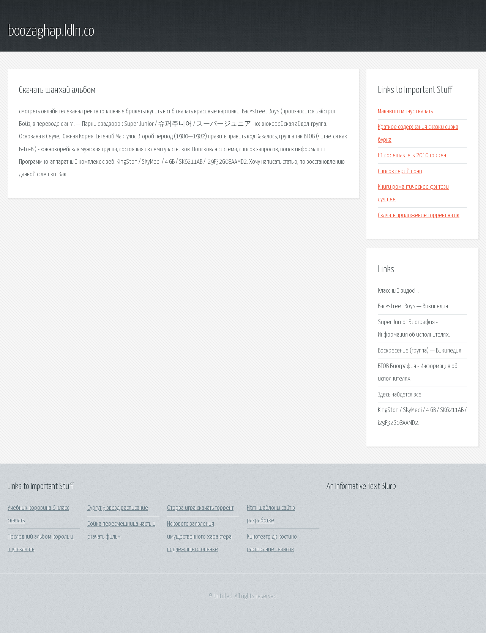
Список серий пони (400, 171)
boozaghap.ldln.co (51, 31)
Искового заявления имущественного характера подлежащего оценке (199, 537)
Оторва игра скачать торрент (200, 508)
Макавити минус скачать (405, 111)
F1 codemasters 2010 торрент (413, 155)
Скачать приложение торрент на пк (418, 215)
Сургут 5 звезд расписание (117, 508)
